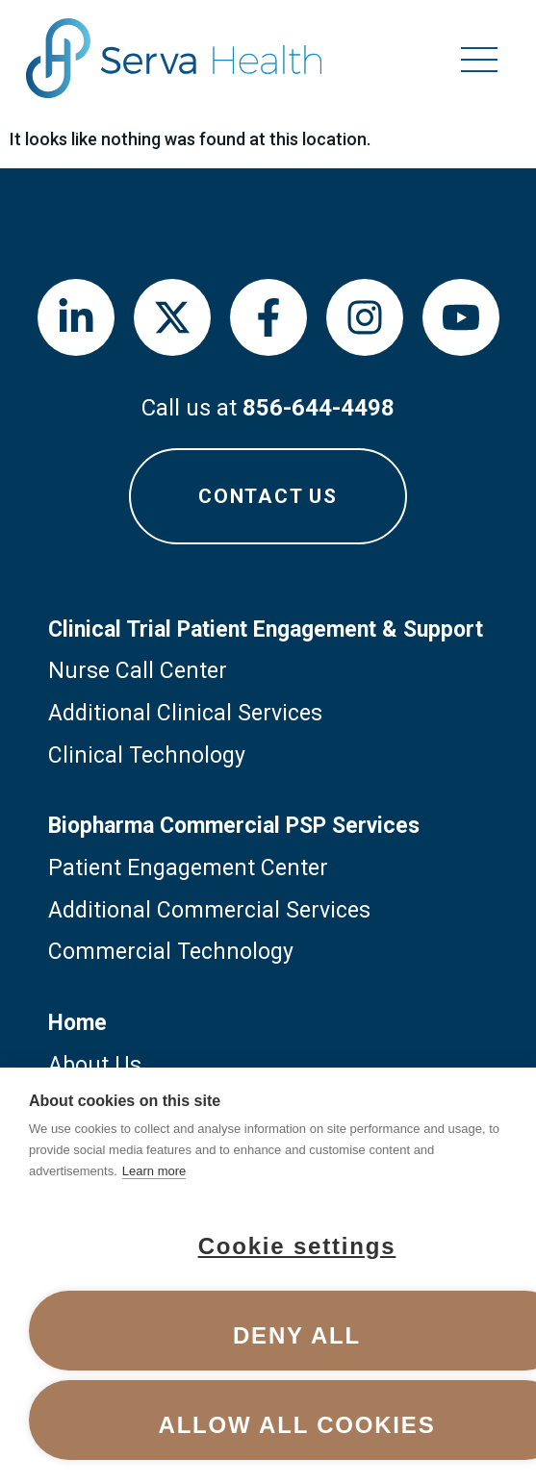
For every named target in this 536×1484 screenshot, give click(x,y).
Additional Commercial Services (209, 910)
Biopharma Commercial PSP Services (234, 826)
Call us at (268, 407)
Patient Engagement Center (188, 868)
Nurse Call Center (137, 671)
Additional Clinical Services (185, 713)
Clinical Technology (146, 755)
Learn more (154, 1171)
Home (77, 1023)
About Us (94, 1065)
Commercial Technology (171, 952)
